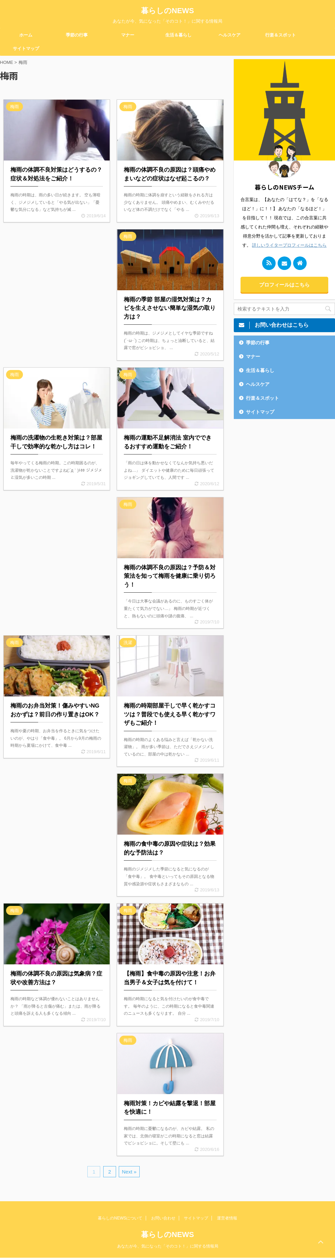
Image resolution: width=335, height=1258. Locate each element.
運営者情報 (227, 1218)
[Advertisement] (56, 282)
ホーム (25, 35)
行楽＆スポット (280, 35)
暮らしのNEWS (167, 10)
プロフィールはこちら (284, 285)
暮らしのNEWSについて (120, 1218)
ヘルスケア (230, 35)
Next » (129, 1172)
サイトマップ (26, 48)
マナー (127, 35)
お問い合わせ (163, 1218)
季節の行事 (77, 35)
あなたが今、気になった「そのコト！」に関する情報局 (167, 1246)
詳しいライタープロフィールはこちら (289, 245)
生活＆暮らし (178, 35)
